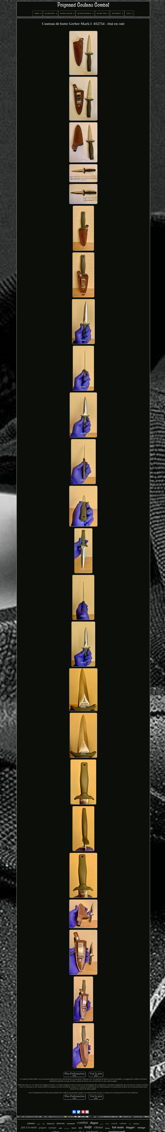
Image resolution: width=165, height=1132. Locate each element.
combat (82, 1122)
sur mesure (66, 1128)
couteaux (136, 1124)
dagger (130, 1127)
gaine (101, 1124)
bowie (74, 1128)
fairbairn (31, 1123)
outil (60, 1128)
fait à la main (29, 1127)
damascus (51, 1124)
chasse (98, 1127)
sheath (107, 1124)
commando (71, 1124)
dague (94, 1123)
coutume (114, 1123)
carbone (123, 1123)
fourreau (61, 1123)
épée (43, 1124)
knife (88, 1127)
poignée (42, 1127)
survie (38, 1124)
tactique (52, 1127)
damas (107, 1128)
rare (80, 1128)
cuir (130, 1124)
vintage (141, 1127)
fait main (118, 1127)
